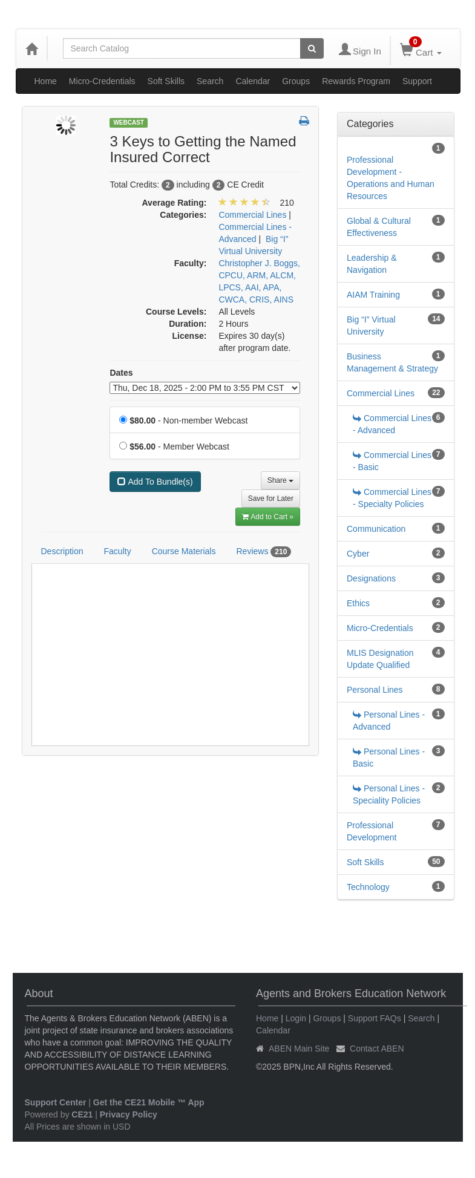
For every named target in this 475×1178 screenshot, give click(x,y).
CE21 (82, 1114)
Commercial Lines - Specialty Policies (392, 498)
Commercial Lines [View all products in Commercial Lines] (252, 215)
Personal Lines (375, 690)
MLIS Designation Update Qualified (380, 659)
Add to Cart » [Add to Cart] (267, 516)
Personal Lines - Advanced (389, 720)
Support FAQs (374, 1018)
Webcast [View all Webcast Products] (128, 122)
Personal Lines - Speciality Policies (389, 794)
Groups (296, 81)
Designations (371, 578)
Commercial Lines (380, 393)
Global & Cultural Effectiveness (379, 227)
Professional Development (372, 831)
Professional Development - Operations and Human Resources (390, 178)
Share (280, 480)
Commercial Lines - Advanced (392, 424)
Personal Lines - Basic (389, 757)
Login (296, 1018)
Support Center (56, 1102)
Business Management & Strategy (392, 362)
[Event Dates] (205, 388)
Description (62, 551)
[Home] (31, 48)
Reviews (263, 551)
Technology (368, 887)
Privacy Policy (128, 1114)
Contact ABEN (377, 1048)
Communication (376, 529)
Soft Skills (166, 81)
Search (210, 81)
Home (45, 81)
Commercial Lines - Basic (392, 461)
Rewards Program (356, 81)
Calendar (252, 81)
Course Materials (184, 551)
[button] (304, 121)
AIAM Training (373, 294)
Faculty (117, 551)
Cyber (358, 553)
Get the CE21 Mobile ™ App (149, 1102)
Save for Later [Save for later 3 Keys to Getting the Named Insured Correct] (270, 498)
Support (417, 81)
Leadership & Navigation (372, 264)
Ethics (358, 603)
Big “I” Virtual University (371, 325)
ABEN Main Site (299, 1048)
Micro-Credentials (102, 81)
